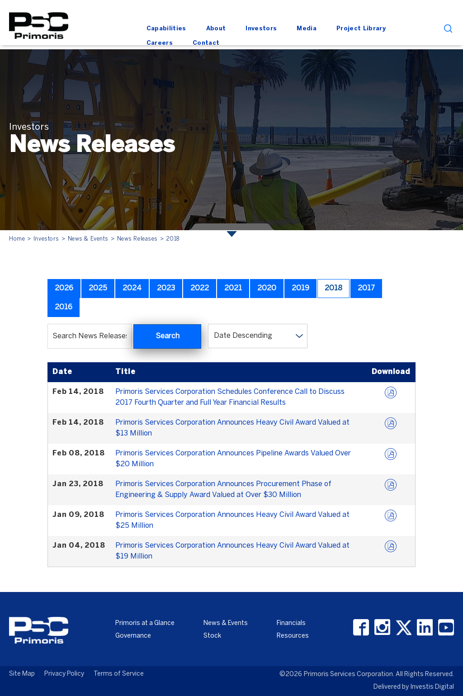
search (448, 28)
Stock (212, 636)
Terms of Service (119, 674)
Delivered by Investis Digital (413, 687)
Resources (293, 636)
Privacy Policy (64, 674)
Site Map (22, 674)
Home (17, 239)
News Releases (137, 239)
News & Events (88, 239)
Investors (46, 239)
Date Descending (243, 335)
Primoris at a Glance (145, 623)
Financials (291, 623)
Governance (133, 636)
